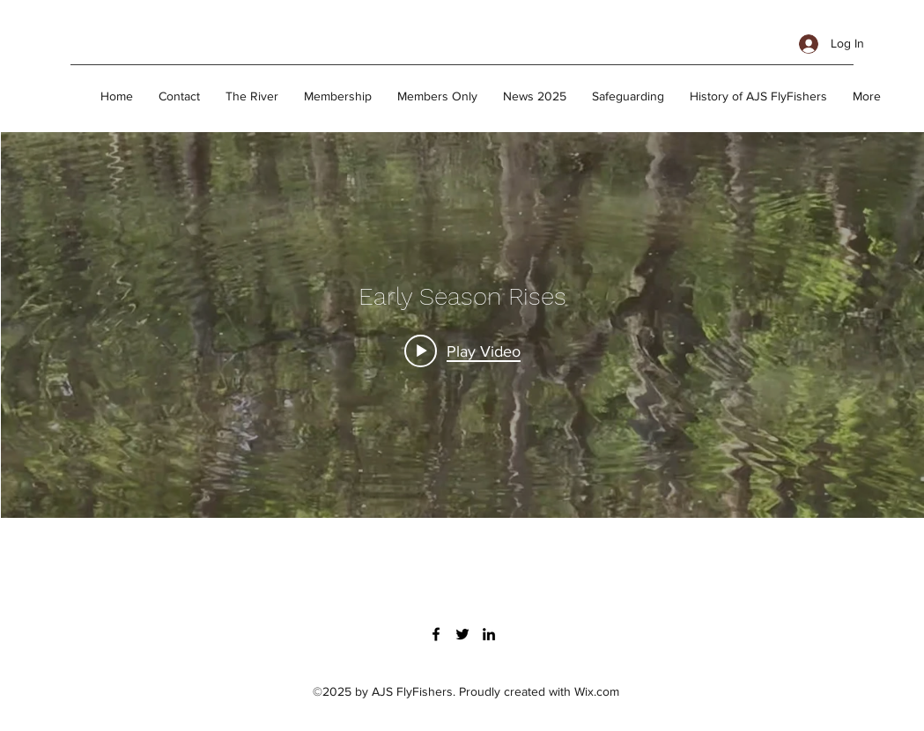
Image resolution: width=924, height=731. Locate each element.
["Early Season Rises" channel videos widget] (462, 325)
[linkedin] (489, 634)
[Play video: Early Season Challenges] (462, 350)
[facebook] (436, 634)
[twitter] (462, 634)
